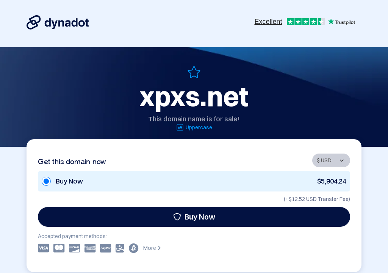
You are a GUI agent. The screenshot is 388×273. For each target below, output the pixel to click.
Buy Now (194, 216)
